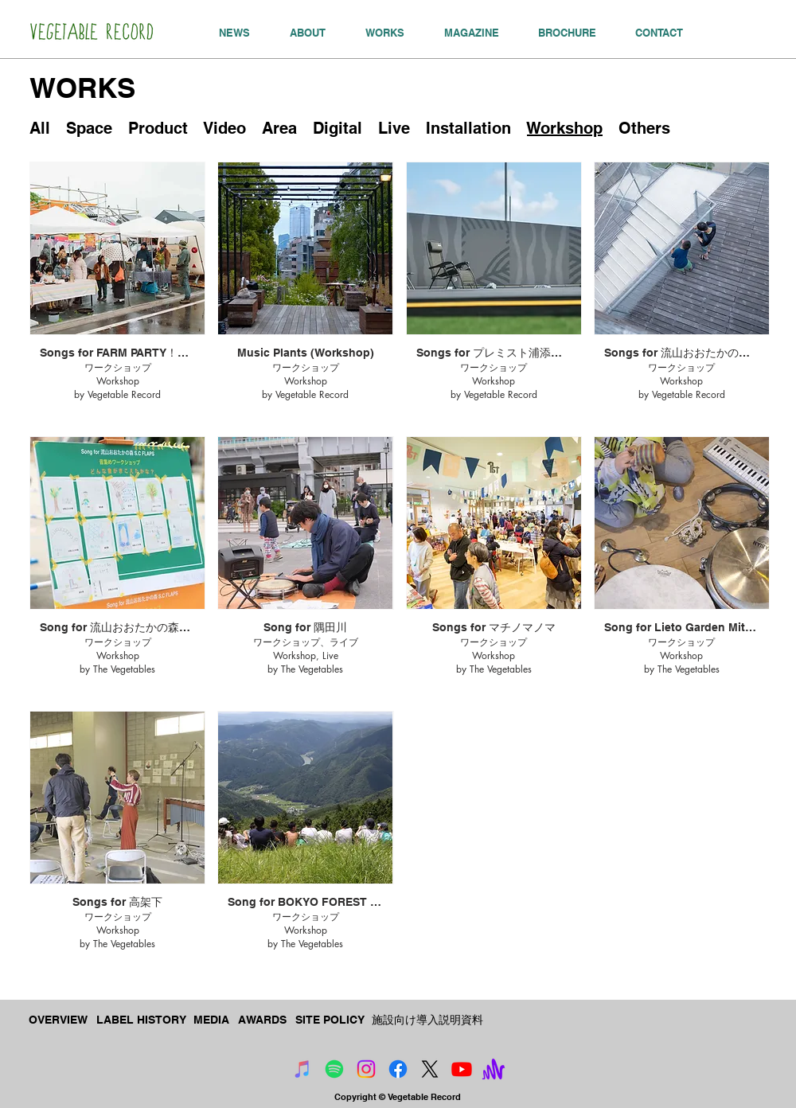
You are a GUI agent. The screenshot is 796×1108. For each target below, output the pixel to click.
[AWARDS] (263, 1020)
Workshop (565, 128)
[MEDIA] (212, 1020)
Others (644, 128)
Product (158, 128)
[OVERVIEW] (59, 1020)
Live (394, 128)
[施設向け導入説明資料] (427, 1020)
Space (89, 128)
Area (279, 128)
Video (225, 128)
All (39, 128)
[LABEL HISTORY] (141, 1020)
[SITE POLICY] (330, 1020)
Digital (337, 128)
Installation (468, 128)
